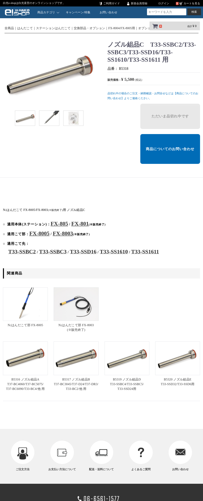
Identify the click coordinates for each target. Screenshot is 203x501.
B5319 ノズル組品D (127, 384)
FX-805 (59, 224)
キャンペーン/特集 (78, 12)
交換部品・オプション (89, 28)
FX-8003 (63, 233)
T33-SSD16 (83, 252)
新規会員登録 (139, 3)
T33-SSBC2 (22, 252)
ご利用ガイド (111, 3)
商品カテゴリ (48, 12)
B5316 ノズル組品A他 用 (25, 384)
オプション (146, 28)
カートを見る (192, 3)
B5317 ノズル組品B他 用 (76, 384)
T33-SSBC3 (53, 252)
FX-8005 (39, 233)
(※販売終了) (76, 327)
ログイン (163, 3)
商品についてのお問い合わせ (170, 149)
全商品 (9, 28)
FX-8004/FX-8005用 (121, 28)
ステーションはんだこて (53, 28)
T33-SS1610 (114, 252)
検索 (194, 11)
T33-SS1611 (145, 252)
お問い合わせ (109, 12)
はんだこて (25, 28)
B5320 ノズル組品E (177, 382)
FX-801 (80, 224)
